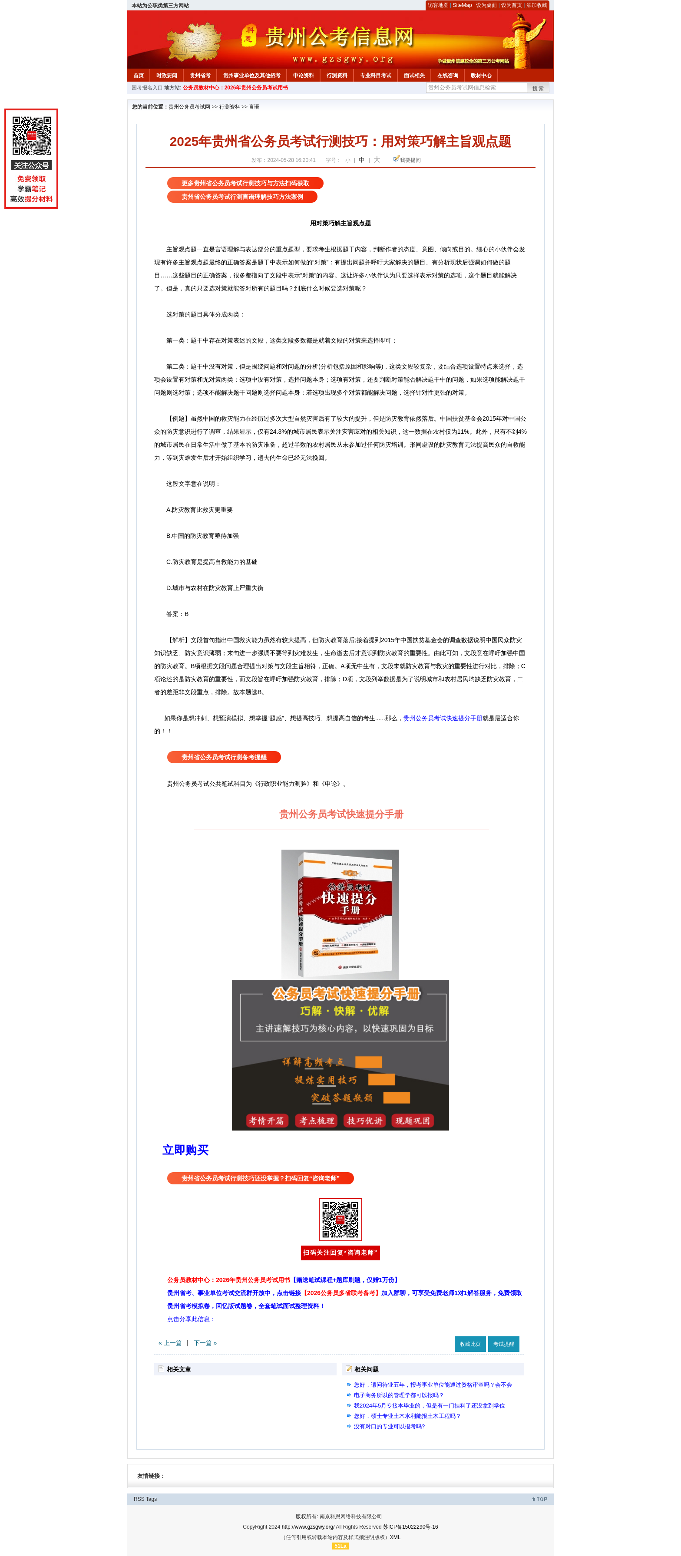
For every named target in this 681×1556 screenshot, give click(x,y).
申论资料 (303, 76)
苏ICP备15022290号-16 (410, 1527)
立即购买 (185, 1150)
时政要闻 (166, 76)
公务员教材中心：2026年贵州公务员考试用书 (235, 88)
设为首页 (511, 5)
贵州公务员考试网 (189, 107)
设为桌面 (486, 5)
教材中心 (481, 76)
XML (395, 1537)
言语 (254, 107)
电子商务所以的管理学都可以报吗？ (399, 1395)
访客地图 (438, 5)
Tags (151, 1499)
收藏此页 (470, 1344)
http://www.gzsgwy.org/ (308, 1527)
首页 (138, 76)
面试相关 (414, 76)
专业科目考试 (375, 76)
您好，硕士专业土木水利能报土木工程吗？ (407, 1416)
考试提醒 (503, 1344)
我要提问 (410, 160)
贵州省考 (200, 76)
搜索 (538, 89)
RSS (139, 1499)
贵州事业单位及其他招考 (252, 76)
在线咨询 (447, 76)
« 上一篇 (170, 1342)
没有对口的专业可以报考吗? (389, 1426)
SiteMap (462, 5)
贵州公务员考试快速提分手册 (443, 718)
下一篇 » (205, 1342)
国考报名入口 (147, 88)
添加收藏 (536, 5)
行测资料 (337, 76)
